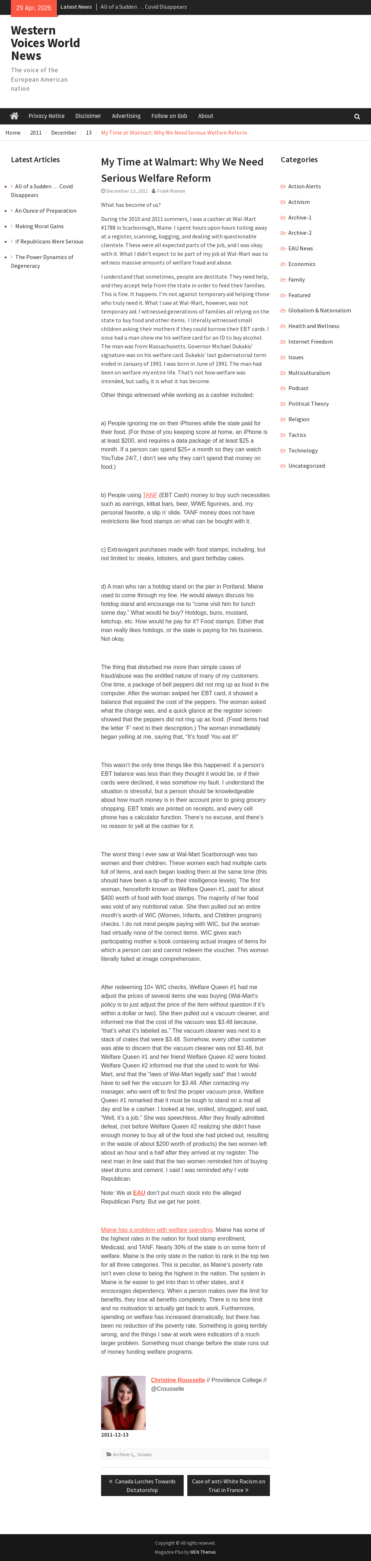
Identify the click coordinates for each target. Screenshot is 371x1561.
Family (296, 279)
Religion (298, 419)
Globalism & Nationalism (319, 310)
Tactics (297, 434)
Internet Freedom (310, 341)
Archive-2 (300, 232)
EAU (139, 1193)
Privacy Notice (46, 116)
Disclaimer (88, 116)
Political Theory (308, 403)
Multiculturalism (309, 372)
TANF (150, 495)
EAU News (300, 248)
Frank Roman (171, 191)
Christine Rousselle (178, 1380)
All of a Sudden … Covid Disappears (144, 6)
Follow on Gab (169, 116)
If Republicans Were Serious (49, 241)
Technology (303, 450)
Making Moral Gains (39, 226)
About (205, 116)
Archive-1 (123, 1454)
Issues (145, 1454)
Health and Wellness (313, 325)
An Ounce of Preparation (45, 210)
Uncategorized (306, 465)
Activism (299, 201)
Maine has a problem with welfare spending (157, 1230)
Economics (302, 263)
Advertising (126, 116)
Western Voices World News (45, 42)
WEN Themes (203, 1552)
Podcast (298, 388)
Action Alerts (304, 186)
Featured (299, 295)
